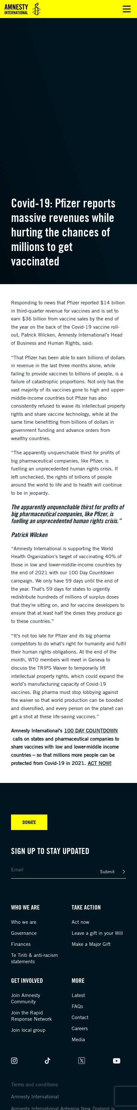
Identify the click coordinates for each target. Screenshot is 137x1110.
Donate (29, 822)
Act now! (99, 763)
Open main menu (127, 9)
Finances (21, 944)
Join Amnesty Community (25, 998)
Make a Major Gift (91, 944)
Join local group (28, 1030)
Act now (80, 922)
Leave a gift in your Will (97, 933)
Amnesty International (35, 1096)
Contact (80, 1017)
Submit (107, 871)
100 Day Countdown (91, 730)
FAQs (77, 1006)
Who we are (23, 922)
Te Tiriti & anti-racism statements (34, 958)
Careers (80, 1028)
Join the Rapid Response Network (31, 1015)
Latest (78, 995)
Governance (24, 933)
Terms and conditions (34, 1084)
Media (78, 1039)
